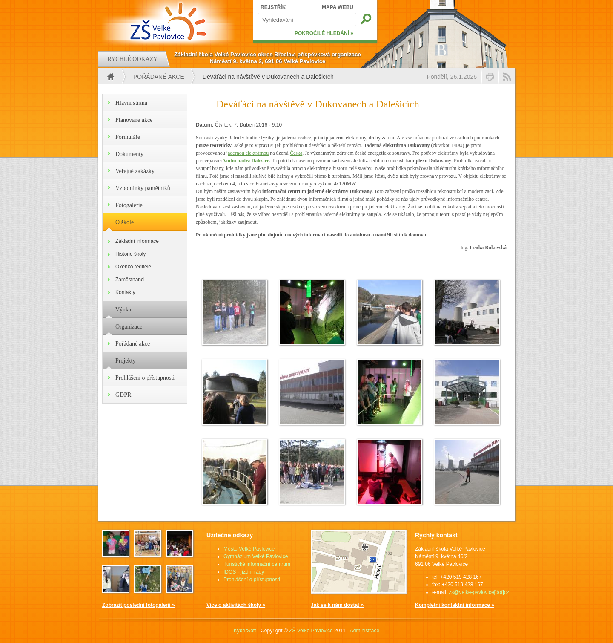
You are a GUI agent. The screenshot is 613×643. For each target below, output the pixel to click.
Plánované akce (133, 120)
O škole (124, 222)
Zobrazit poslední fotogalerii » (138, 605)
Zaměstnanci (130, 280)
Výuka (123, 309)
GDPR (123, 395)
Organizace (128, 326)
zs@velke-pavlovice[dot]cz (479, 592)
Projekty (125, 361)
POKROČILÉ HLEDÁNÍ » (324, 33)
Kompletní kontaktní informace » (454, 605)
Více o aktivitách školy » (235, 605)
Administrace (364, 631)
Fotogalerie (129, 205)
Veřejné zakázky (135, 171)
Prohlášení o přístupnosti (145, 378)
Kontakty (125, 292)
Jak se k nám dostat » (337, 605)
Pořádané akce (158, 76)
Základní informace (137, 241)
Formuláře (127, 137)
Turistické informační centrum (256, 564)
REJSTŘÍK (273, 7)
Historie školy (130, 254)
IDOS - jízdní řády (243, 572)
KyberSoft (245, 631)
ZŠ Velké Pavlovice (311, 631)
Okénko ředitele (133, 267)
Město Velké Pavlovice (249, 549)
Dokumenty (129, 154)
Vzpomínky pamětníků (142, 188)
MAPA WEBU (337, 7)
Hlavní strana (131, 103)
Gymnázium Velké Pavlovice (255, 556)
